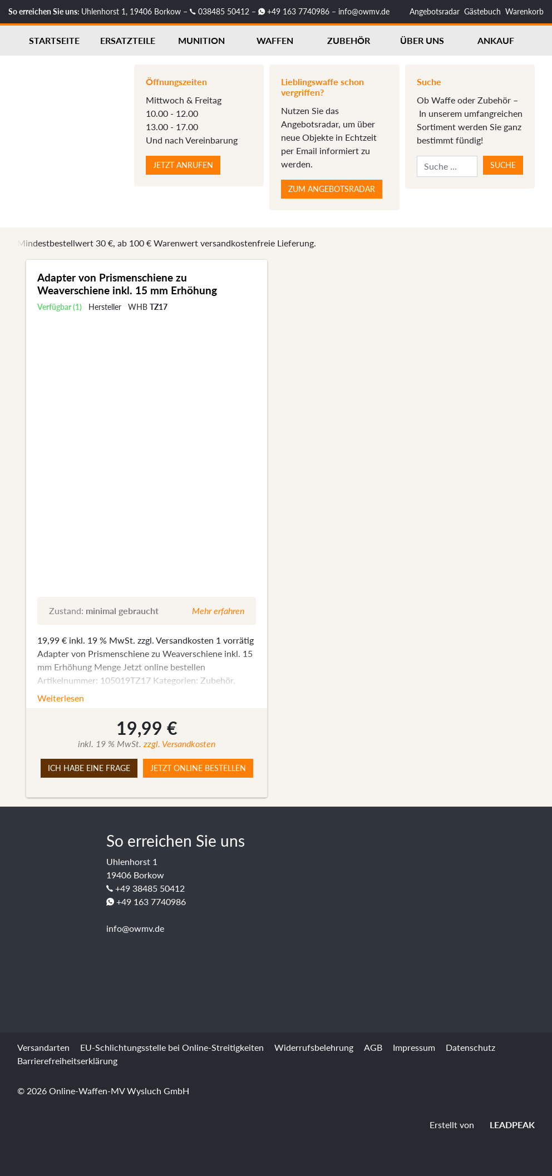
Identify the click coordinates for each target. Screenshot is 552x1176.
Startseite (54, 40)
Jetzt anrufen (183, 165)
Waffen (275, 40)
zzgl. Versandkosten (179, 743)
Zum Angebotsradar (331, 189)
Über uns (422, 40)
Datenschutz (470, 1047)
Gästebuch (482, 11)
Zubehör (348, 40)
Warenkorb (524, 11)
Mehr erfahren (218, 610)
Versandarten (43, 1047)
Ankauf (495, 40)
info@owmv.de (364, 11)
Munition (201, 40)
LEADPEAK (505, 1124)
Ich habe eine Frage (89, 768)
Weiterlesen (60, 698)
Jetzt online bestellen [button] (198, 768)
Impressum (414, 1047)
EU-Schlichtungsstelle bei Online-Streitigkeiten (172, 1047)
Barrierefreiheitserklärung (67, 1060)
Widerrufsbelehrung (313, 1047)
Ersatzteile (127, 40)
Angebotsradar (435, 11)
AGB (373, 1047)
